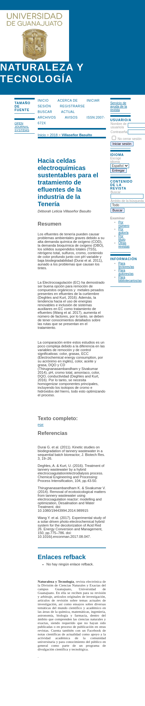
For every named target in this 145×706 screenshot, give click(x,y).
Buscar (45, 112)
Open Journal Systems (21, 126)
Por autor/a (123, 230)
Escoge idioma (115, 160)
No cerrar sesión (130, 139)
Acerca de (68, 100)
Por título (122, 237)
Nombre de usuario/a (119, 125)
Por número (123, 224)
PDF (41, 424)
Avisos (71, 117)
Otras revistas (124, 244)
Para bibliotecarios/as (130, 278)
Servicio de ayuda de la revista (118, 106)
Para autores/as (126, 272)
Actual (68, 112)
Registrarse (72, 106)
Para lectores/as (126, 265)
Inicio (43, 100)
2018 (54, 135)
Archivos (47, 117)
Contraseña (119, 132)
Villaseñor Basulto (77, 135)
